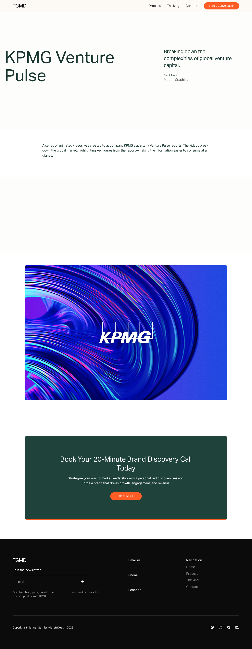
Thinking (173, 6)
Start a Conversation (221, 5)
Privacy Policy (62, 592)
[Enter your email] (46, 581)
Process (155, 6)
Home (190, 567)
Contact (191, 6)
